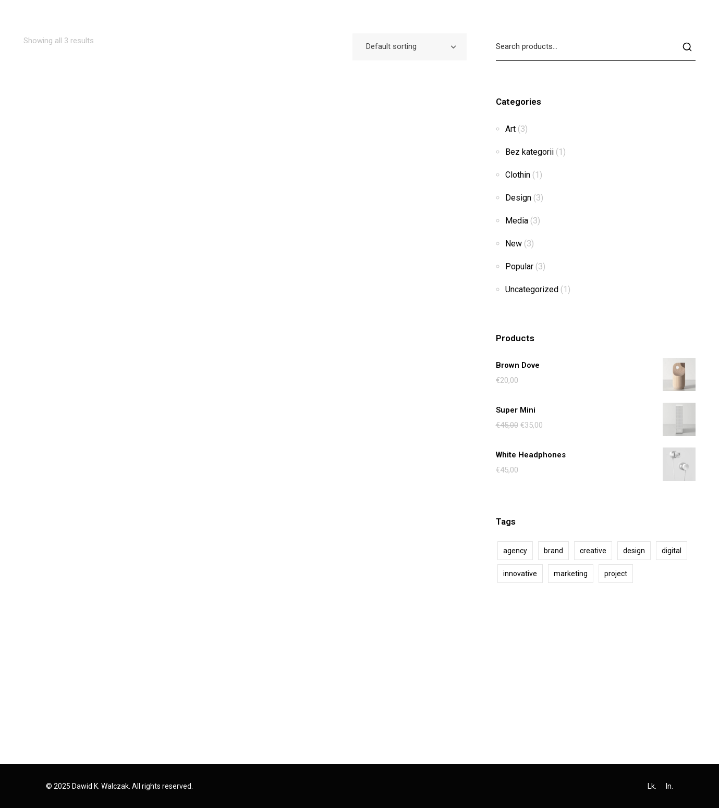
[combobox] (409, 46)
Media (516, 221)
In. (669, 786)
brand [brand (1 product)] (553, 550)
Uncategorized (531, 289)
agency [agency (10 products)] (515, 550)
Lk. (652, 786)
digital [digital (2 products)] (671, 550)
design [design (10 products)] (634, 550)
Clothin (517, 175)
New (513, 243)
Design (518, 198)
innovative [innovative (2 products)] (520, 573)
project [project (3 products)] (615, 573)
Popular (519, 266)
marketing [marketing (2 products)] (571, 573)
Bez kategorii (529, 152)
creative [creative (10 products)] (593, 550)
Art (510, 129)
